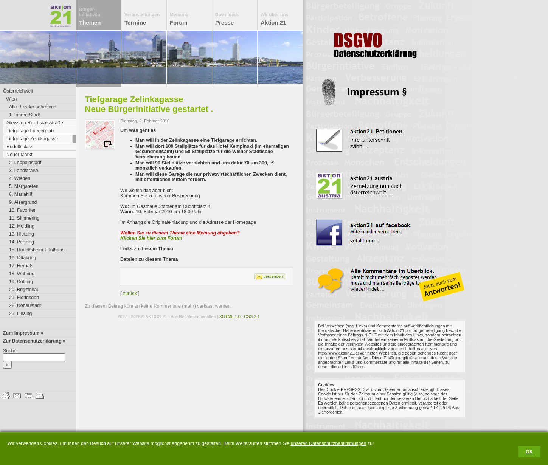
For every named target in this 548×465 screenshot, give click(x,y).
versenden (273, 276)
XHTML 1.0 (230, 316)
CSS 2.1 (252, 316)
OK (529, 451)
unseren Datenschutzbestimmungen (328, 443)
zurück (130, 293)
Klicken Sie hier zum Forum (151, 238)
